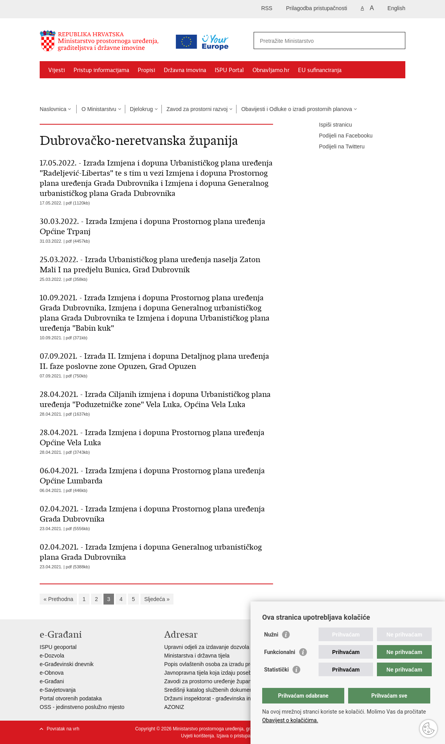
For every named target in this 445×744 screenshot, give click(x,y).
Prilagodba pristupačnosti (316, 8)
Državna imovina (185, 70)
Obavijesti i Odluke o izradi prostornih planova (296, 109)
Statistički (276, 669)
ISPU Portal (229, 70)
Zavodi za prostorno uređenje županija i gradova (222, 681)
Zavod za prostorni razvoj (197, 109)
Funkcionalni (279, 652)
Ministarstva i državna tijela (197, 655)
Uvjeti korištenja (197, 736)
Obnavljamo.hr (270, 70)
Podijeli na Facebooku (340, 135)
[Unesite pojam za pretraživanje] (321, 40)
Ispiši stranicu (330, 125)
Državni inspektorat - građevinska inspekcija (217, 698)
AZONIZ (174, 707)
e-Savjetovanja (58, 690)
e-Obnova (51, 673)
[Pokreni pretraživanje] (396, 40)
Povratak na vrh (63, 729)
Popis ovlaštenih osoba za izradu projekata (216, 664)
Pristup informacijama (101, 70)
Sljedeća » (157, 599)
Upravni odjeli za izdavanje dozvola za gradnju (220, 647)
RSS (266, 8)
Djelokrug (141, 109)
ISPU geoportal (58, 647)
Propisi (146, 70)
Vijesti (56, 70)
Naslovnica (53, 109)
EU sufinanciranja (320, 70)
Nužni (271, 634)
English (396, 8)
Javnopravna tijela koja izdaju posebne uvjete (219, 673)
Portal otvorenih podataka (71, 698)
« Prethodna (58, 599)
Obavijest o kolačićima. (290, 720)
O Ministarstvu (98, 109)
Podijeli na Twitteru (336, 146)
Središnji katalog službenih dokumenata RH (217, 690)
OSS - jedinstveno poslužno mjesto (82, 707)
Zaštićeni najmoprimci (76, 88)
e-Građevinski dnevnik (67, 664)
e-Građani (52, 681)
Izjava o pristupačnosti (240, 736)
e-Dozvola (52, 655)
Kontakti (124, 88)
